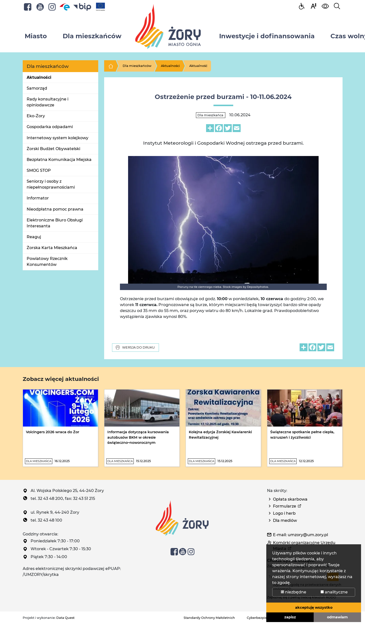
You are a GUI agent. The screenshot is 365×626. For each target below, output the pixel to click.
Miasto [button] (36, 36)
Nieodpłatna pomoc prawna (55, 209)
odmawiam (337, 617)
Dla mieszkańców (137, 66)
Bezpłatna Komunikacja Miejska (59, 159)
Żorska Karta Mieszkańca (52, 247)
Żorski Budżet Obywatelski (53, 148)
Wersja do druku (135, 347)
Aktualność (198, 66)
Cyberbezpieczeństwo (265, 618)
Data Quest (65, 618)
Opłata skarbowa (290, 499)
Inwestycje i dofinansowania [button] (267, 36)
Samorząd (37, 88)
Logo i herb (284, 513)
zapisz (290, 617)
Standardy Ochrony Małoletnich (209, 618)
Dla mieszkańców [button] (92, 36)
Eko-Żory (36, 116)
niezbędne (293, 592)
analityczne (334, 592)
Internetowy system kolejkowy (57, 138)
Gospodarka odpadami (50, 126)
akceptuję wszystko (313, 607)
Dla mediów (285, 520)
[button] (313, 5)
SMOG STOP (39, 170)
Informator (38, 198)
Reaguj (34, 237)
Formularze (284, 506)
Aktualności (39, 77)
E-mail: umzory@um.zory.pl (300, 534)
